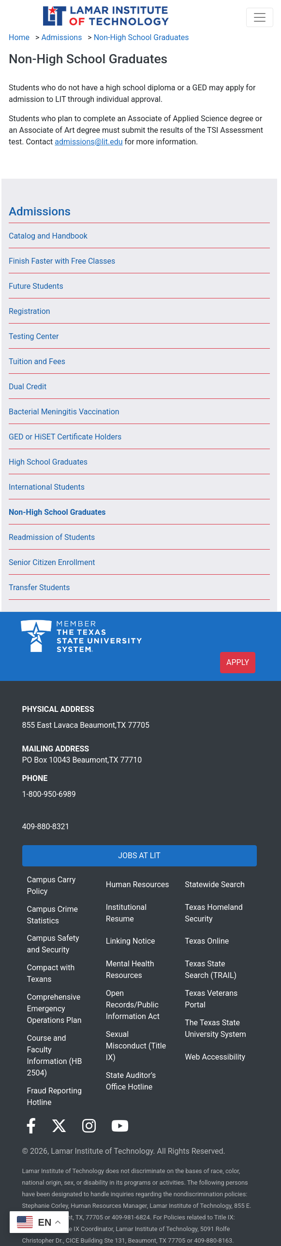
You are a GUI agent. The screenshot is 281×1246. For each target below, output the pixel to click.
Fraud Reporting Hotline (54, 1096)
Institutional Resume (126, 913)
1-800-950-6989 (49, 794)
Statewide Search (215, 884)
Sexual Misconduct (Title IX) (136, 1046)
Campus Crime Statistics (52, 915)
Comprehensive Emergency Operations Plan (54, 1008)
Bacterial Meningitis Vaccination (64, 411)
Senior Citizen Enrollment (52, 562)
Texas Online (207, 941)
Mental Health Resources (130, 969)
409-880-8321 (46, 826)
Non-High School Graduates (141, 37)
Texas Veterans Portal (211, 999)
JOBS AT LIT (139, 855)
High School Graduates (48, 462)
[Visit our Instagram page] (89, 1126)
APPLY (237, 662)
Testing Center (34, 336)
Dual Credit (27, 386)
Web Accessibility (215, 1057)
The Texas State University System (215, 1028)
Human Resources (137, 884)
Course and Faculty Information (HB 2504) (54, 1055)
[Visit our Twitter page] (59, 1126)
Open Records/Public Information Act (133, 1005)
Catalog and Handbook (48, 236)
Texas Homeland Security (214, 913)
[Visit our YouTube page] (120, 1126)
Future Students (36, 286)
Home (19, 37)
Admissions (61, 37)
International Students (47, 487)
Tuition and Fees (37, 361)
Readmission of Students (52, 537)
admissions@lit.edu (88, 141)
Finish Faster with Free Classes (62, 261)
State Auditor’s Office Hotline (131, 1081)
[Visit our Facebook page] (31, 1126)
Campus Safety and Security (53, 944)
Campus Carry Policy (51, 885)
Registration (29, 311)
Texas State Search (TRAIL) (211, 969)
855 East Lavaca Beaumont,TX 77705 (85, 725)
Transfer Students (39, 587)
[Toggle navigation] (259, 17)
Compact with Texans (51, 973)
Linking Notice (130, 941)
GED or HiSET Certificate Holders (65, 436)
